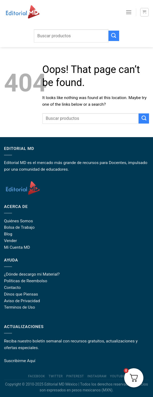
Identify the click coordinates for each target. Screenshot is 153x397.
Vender (10, 240)
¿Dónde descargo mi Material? (32, 274)
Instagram (97, 376)
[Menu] (129, 12)
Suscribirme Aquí (19, 360)
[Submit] (113, 36)
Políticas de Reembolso (25, 281)
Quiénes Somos (18, 221)
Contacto (12, 287)
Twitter (56, 376)
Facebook (36, 376)
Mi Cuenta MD (17, 247)
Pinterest (75, 376)
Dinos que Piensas (21, 294)
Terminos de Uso (19, 307)
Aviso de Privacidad (22, 300)
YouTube (117, 376)
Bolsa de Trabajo (19, 227)
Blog (8, 234)
